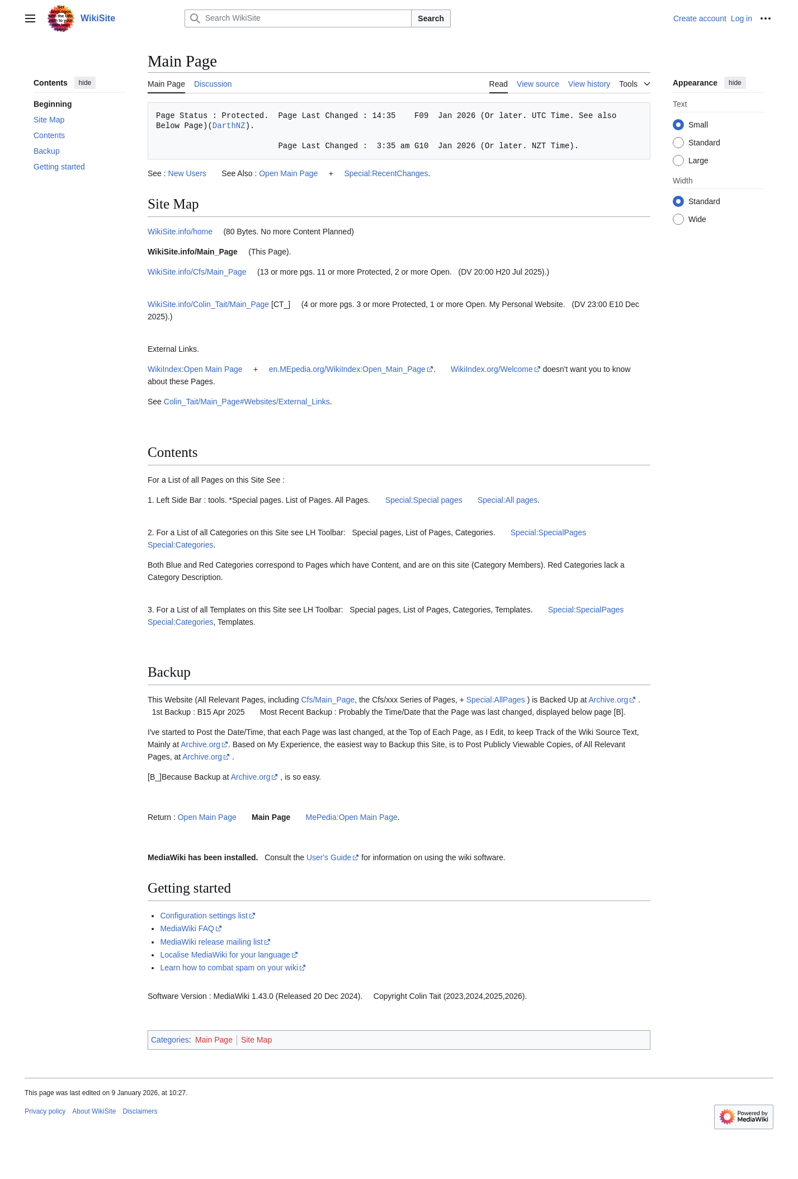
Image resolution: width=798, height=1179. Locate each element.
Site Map (256, 1039)
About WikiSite (94, 1111)
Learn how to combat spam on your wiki (229, 967)
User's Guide (328, 857)
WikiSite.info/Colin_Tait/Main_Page (209, 304)
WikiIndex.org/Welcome (492, 369)
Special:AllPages (495, 699)
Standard (704, 142)
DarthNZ (229, 125)
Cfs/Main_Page (328, 699)
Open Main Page (288, 173)
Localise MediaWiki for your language (225, 954)
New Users (187, 173)
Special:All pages (507, 500)
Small (698, 124)
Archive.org (608, 699)
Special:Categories (181, 544)
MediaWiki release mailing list (211, 941)
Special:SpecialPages (548, 532)
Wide (697, 219)
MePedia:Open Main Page (352, 817)
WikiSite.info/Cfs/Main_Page (197, 271)
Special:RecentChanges (386, 173)
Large (698, 160)
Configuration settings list (203, 915)
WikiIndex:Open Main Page (195, 369)
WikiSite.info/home (180, 231)
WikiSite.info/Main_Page (193, 251)
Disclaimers (139, 1111)
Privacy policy (45, 1111)
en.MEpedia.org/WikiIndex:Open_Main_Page (347, 369)
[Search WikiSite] (298, 18)
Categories (170, 1039)
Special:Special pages (423, 500)
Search (431, 18)
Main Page (271, 817)
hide (85, 83)
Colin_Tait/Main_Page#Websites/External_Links (247, 401)
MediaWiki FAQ (187, 928)
